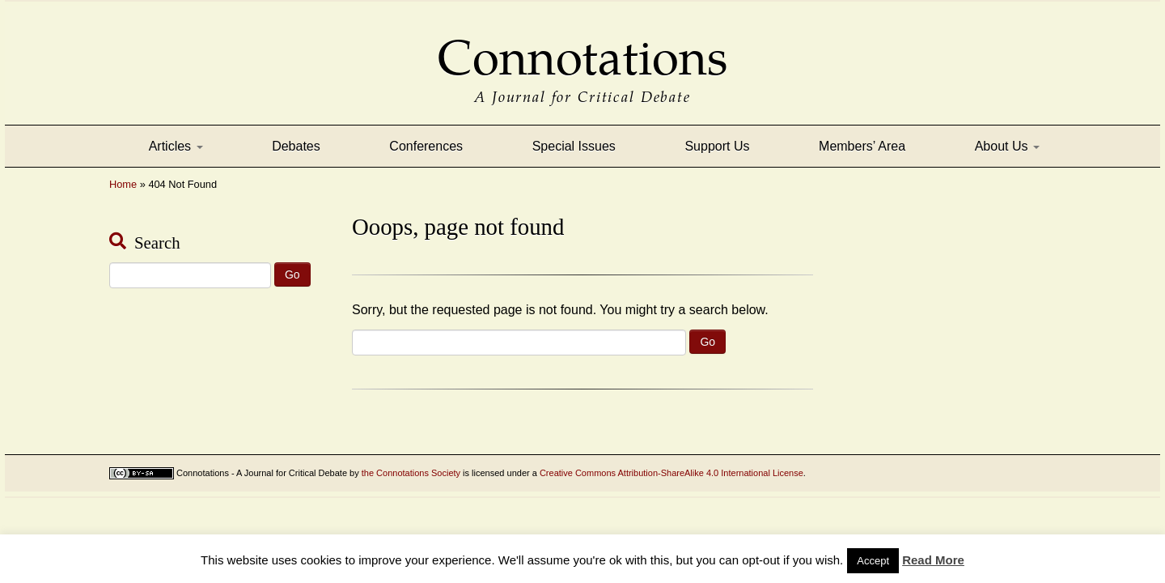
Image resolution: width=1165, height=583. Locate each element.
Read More (933, 560)
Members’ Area (862, 146)
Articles (176, 146)
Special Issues (574, 146)
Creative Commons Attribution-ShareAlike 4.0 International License (671, 473)
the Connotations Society (411, 473)
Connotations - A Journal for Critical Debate (261, 473)
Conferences (426, 146)
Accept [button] (873, 561)
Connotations (582, 46)
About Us (1007, 146)
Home (123, 184)
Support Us (716, 146)
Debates (296, 146)
